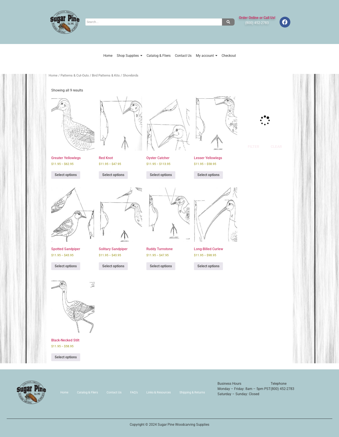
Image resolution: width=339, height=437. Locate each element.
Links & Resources (158, 392)
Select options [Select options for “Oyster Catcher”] (161, 175)
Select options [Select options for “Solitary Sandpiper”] (113, 266)
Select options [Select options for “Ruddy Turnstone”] (161, 266)
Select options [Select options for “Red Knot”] (113, 175)
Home (53, 75)
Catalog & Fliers (87, 392)
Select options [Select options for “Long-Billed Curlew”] (208, 266)
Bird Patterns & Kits (106, 75)
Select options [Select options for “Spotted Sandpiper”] (66, 266)
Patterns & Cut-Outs (75, 75)
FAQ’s (134, 392)
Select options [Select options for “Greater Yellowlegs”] (66, 175)
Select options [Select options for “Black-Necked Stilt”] (66, 357)
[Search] (153, 22)
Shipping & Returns (192, 392)
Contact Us (114, 392)
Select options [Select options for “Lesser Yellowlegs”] (208, 175)
